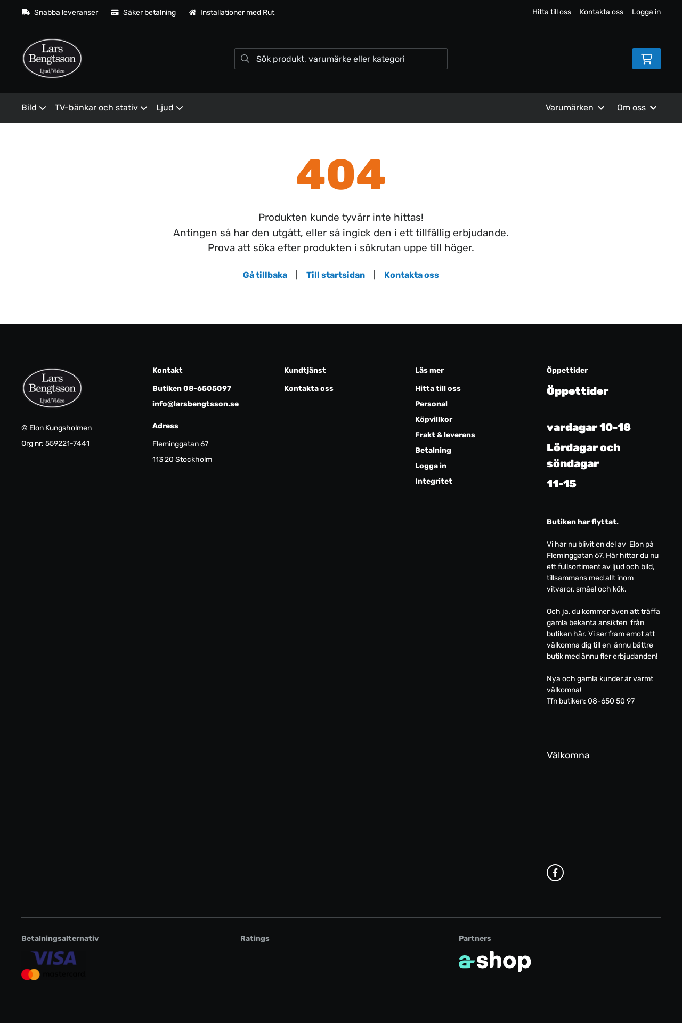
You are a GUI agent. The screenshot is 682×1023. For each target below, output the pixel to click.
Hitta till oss (551, 12)
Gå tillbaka (265, 275)
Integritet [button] (433, 481)
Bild (33, 107)
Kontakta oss (601, 12)
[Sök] (341, 58)
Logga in (646, 12)
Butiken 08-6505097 (191, 388)
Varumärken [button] (575, 107)
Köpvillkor (433, 419)
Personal (431, 404)
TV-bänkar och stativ (101, 107)
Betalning (433, 450)
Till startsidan (335, 275)
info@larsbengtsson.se (195, 404)
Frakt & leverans (445, 434)
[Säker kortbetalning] (53, 965)
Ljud (169, 107)
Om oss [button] (636, 107)
